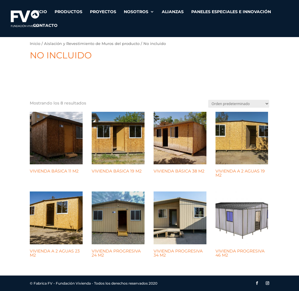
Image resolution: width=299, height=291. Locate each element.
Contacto (45, 25)
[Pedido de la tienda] (238, 104)
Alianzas (173, 12)
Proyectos (103, 12)
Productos (68, 12)
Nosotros (136, 12)
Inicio (40, 12)
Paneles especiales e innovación (231, 12)
